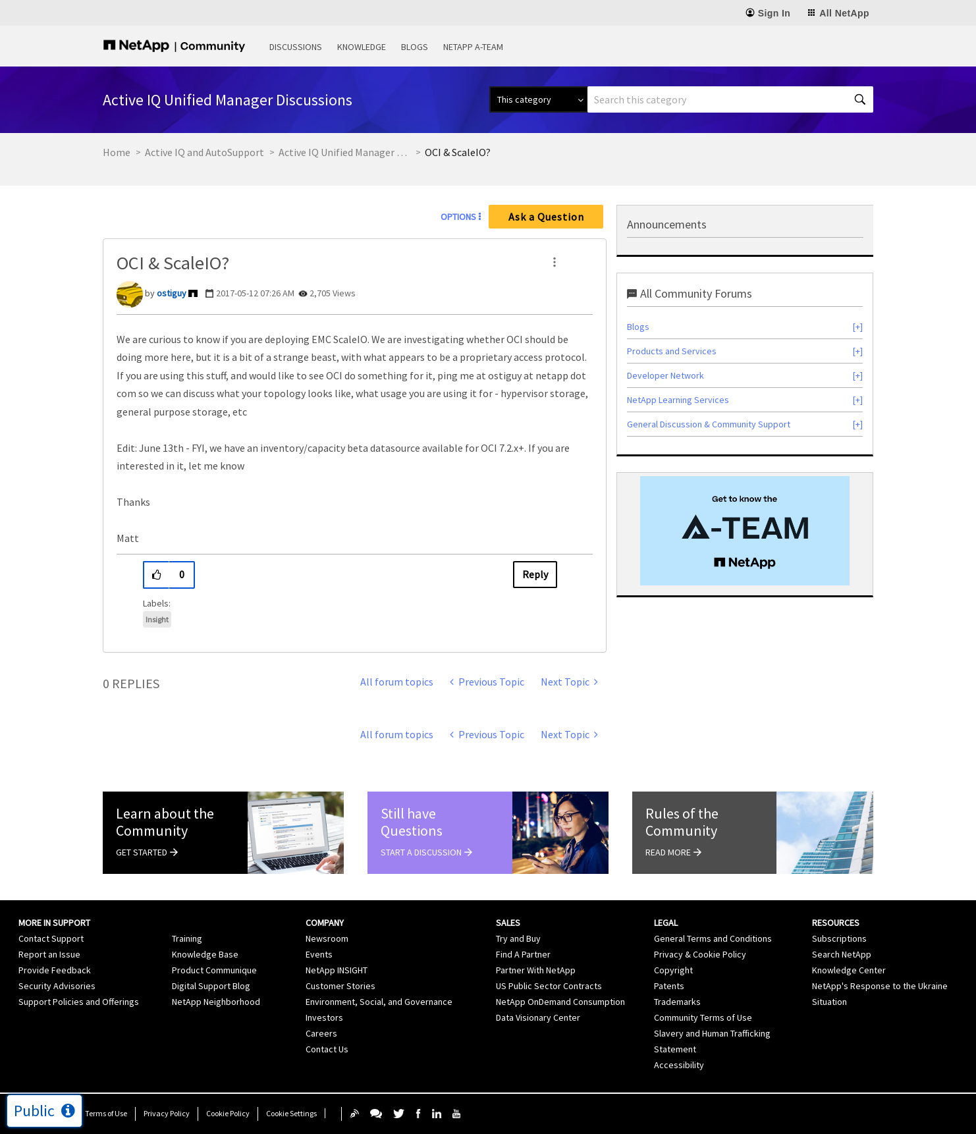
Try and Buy (518, 938)
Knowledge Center (849, 970)
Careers (321, 1033)
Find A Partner (523, 954)
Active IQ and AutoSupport (204, 152)
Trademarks (677, 1002)
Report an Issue (49, 954)
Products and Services (672, 351)
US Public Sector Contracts (549, 986)
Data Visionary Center (538, 1017)
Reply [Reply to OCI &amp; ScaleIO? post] (535, 574)
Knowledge (361, 47)
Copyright (673, 970)
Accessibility (679, 1065)
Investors (324, 1017)
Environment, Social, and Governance (379, 1002)
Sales (508, 923)
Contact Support (51, 938)
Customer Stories (340, 986)
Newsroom (327, 938)
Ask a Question (546, 216)
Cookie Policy (228, 1113)
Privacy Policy (167, 1113)
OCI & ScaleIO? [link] (458, 152)
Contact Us (327, 1049)
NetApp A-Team (473, 47)
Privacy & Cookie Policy (700, 954)
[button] (554, 262)
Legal (666, 923)
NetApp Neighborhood (216, 1002)
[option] (745, 530)
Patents (669, 986)
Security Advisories (56, 986)
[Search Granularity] (538, 99)
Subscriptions (839, 938)
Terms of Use (106, 1113)
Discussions (295, 47)
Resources (835, 923)
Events (319, 954)
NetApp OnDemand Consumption (560, 1002)
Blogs (414, 47)
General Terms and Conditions (713, 938)
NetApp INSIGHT (336, 970)
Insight (157, 619)
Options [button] (458, 217)
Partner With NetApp (536, 970)
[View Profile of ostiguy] (171, 293)
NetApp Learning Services (678, 400)
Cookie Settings (291, 1113)
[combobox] (730, 99)
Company (325, 923)
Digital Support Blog (211, 986)
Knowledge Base (205, 954)
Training (187, 938)
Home (116, 152)
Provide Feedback (54, 970)
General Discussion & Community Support (708, 424)
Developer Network (665, 375)
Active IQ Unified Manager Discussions (344, 152)
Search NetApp (841, 954)
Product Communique (214, 970)
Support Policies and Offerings (78, 1002)
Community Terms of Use (703, 1017)
